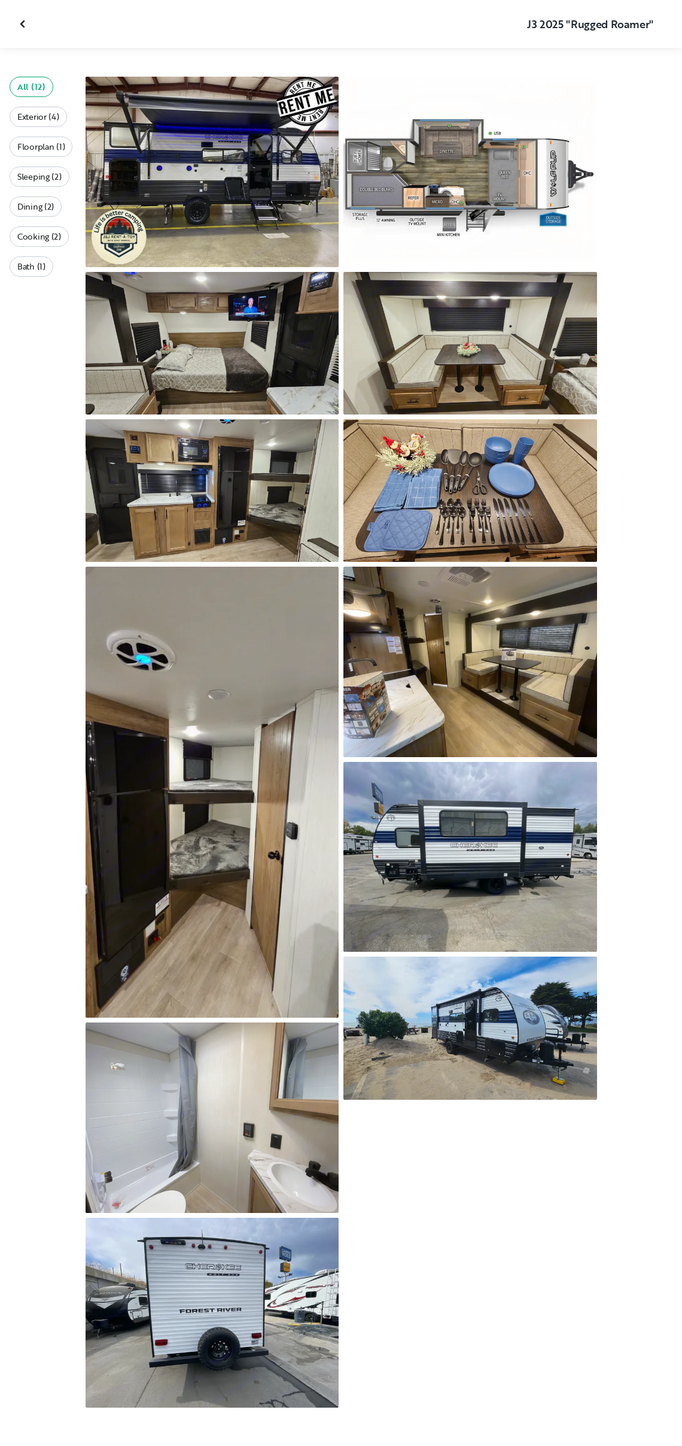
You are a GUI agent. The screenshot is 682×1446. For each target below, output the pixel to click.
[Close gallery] (24, 24)
